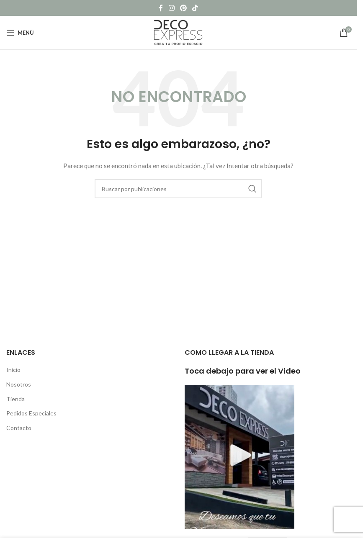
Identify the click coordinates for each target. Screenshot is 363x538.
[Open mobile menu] (20, 32)
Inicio (13, 369)
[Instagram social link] (171, 8)
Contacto (18, 427)
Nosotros (18, 384)
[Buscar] (178, 188)
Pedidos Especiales (31, 413)
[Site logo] (178, 32)
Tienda (15, 398)
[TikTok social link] (195, 8)
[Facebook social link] (161, 8)
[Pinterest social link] (183, 8)
